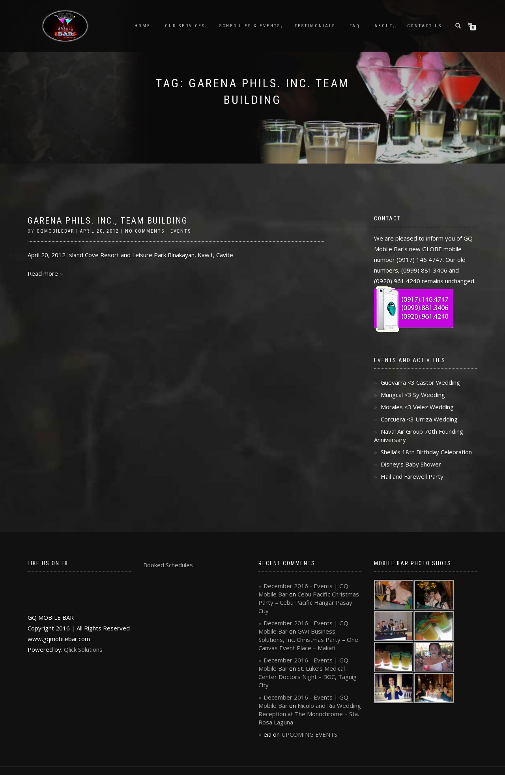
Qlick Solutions (83, 649)
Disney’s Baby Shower (411, 464)
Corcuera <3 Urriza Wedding (419, 419)
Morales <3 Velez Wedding (417, 407)
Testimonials (315, 25)
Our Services (185, 25)
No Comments (145, 231)
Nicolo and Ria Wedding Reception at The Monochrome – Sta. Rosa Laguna (309, 714)
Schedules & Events (250, 25)
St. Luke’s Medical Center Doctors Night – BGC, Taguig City (307, 676)
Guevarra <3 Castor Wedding (420, 382)
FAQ (355, 25)
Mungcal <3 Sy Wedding (413, 395)
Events (180, 231)
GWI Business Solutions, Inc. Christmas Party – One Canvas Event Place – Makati (308, 639)
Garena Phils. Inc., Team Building (108, 221)
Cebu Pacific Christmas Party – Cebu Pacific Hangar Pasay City (308, 602)
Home (143, 25)
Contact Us (424, 25)
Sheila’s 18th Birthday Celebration (426, 452)
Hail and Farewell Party (412, 476)
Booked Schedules (168, 565)
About (383, 25)
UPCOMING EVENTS (309, 734)
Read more (43, 273)
